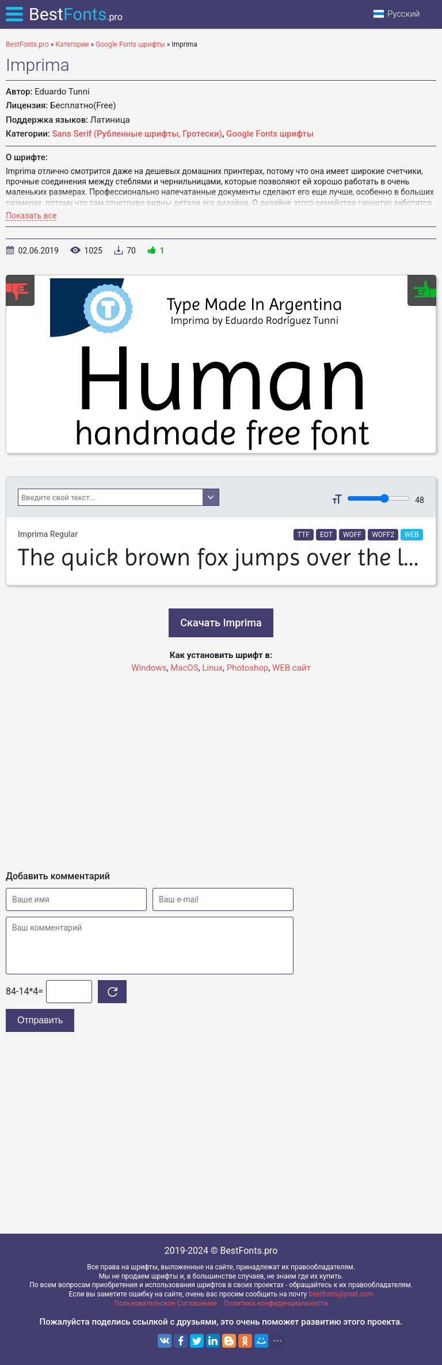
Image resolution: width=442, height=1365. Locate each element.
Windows (148, 668)
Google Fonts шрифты (270, 133)
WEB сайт (291, 668)
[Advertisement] (221, 767)
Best (76, 14)
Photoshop (248, 668)
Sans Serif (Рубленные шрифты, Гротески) (137, 133)
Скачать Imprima (220, 623)
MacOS (184, 668)
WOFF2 (383, 535)
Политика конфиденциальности (276, 1303)
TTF (304, 535)
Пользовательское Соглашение (166, 1303)
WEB (412, 535)
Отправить (40, 1020)
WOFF (352, 535)
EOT (326, 535)
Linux (212, 668)
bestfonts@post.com (340, 1294)
